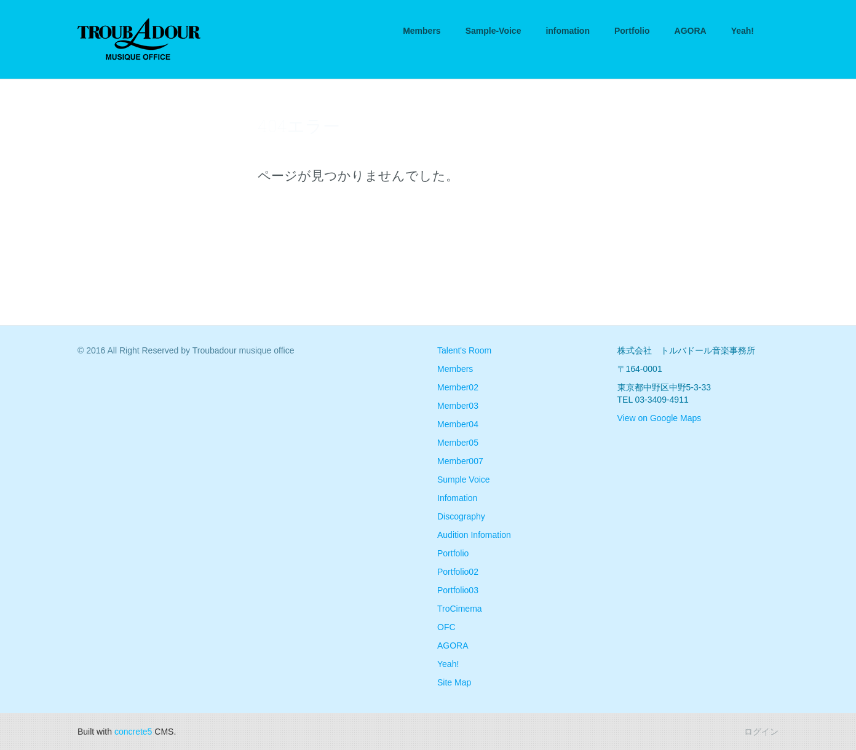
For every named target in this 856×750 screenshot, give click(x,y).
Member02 (457, 387)
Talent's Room (464, 350)
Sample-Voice (493, 31)
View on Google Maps (659, 418)
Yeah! (742, 31)
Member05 (457, 443)
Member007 (460, 461)
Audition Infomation (474, 535)
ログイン (761, 731)
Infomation (457, 498)
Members (421, 31)
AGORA (691, 31)
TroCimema (459, 609)
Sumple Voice (463, 479)
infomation (567, 31)
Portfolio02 (457, 572)
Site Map (454, 682)
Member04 (457, 424)
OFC (446, 627)
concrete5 (133, 731)
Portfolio (632, 31)
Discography (461, 516)
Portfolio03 (457, 590)
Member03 (457, 406)
